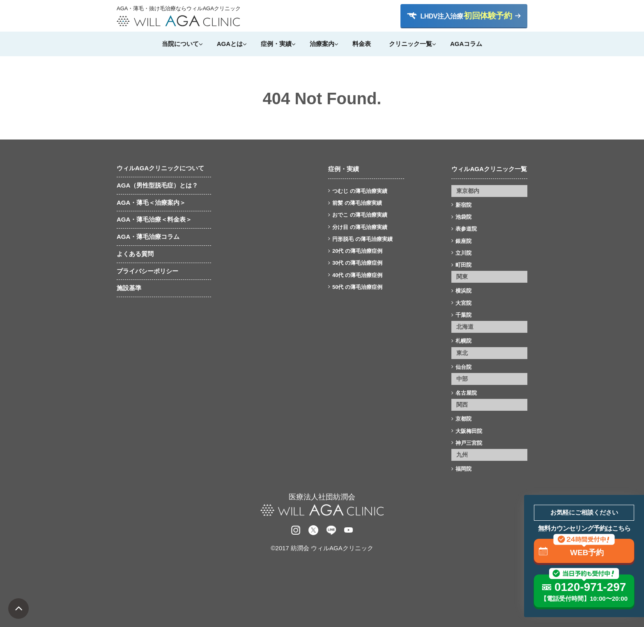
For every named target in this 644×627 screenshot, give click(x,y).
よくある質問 (135, 253)
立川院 (463, 253)
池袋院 (463, 217)
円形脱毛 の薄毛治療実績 (362, 239)
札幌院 (463, 341)
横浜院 (463, 291)
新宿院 (463, 205)
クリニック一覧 (410, 43)
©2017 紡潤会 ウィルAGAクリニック (322, 548)
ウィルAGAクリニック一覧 (489, 168)
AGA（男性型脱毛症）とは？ (157, 185)
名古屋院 (466, 393)
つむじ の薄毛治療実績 (359, 191)
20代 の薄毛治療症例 (357, 251)
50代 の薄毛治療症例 (357, 287)
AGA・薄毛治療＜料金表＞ (154, 219)
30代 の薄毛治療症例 (357, 263)
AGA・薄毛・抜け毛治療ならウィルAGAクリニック (178, 8)
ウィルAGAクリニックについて (160, 168)
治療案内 (322, 43)
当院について (180, 43)
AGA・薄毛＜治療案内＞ (151, 202)
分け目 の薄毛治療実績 (359, 227)
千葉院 (463, 315)
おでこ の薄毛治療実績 (359, 215)
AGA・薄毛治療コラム (148, 236)
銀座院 (463, 241)
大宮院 (463, 303)
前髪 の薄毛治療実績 (357, 203)
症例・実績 (276, 43)
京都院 (463, 419)
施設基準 (129, 287)
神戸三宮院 (468, 443)
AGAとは (230, 43)
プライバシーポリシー (147, 271)
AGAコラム (466, 43)
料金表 (361, 43)
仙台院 (463, 367)
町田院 (463, 265)
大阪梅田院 (468, 431)
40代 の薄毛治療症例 (357, 275)
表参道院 (466, 229)
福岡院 (463, 469)
